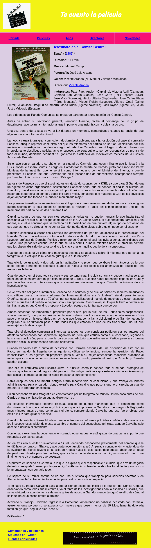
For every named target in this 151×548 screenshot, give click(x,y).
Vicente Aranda (79, 85)
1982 (69, 53)
